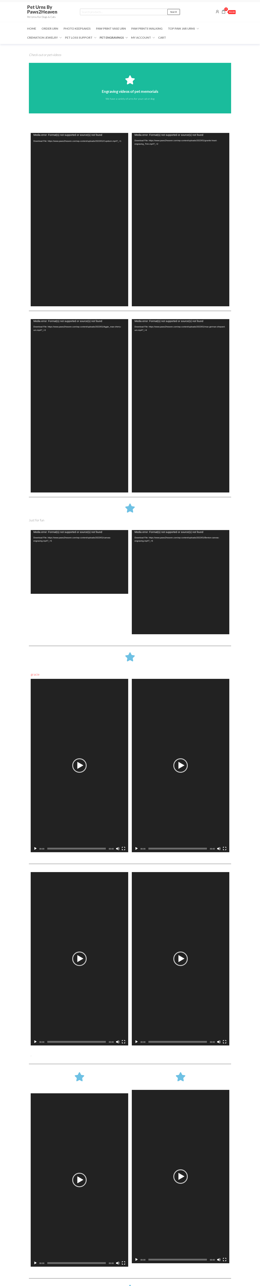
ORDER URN (50, 28)
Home (31, 28)
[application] (79, 219)
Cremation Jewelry (42, 37)
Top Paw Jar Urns (181, 28)
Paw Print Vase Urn (111, 28)
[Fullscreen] (123, 848)
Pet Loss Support (78, 37)
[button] (79, 765)
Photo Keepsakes (77, 28)
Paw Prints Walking (146, 28)
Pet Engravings (112, 37)
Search (173, 12)
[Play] (35, 848)
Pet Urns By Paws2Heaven (42, 9)
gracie (35, 674)
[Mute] (118, 848)
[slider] (76, 849)
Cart (162, 37)
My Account (141, 37)
